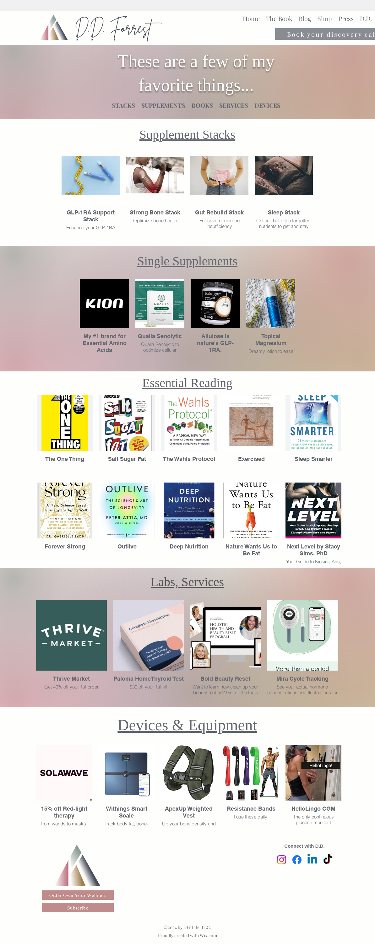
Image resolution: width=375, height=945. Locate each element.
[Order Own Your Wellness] (78, 895)
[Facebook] (297, 860)
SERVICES (233, 105)
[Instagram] (281, 860)
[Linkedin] (312, 860)
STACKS (123, 105)
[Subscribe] (78, 907)
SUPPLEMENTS (163, 105)
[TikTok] (328, 860)
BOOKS (202, 105)
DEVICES (267, 105)
